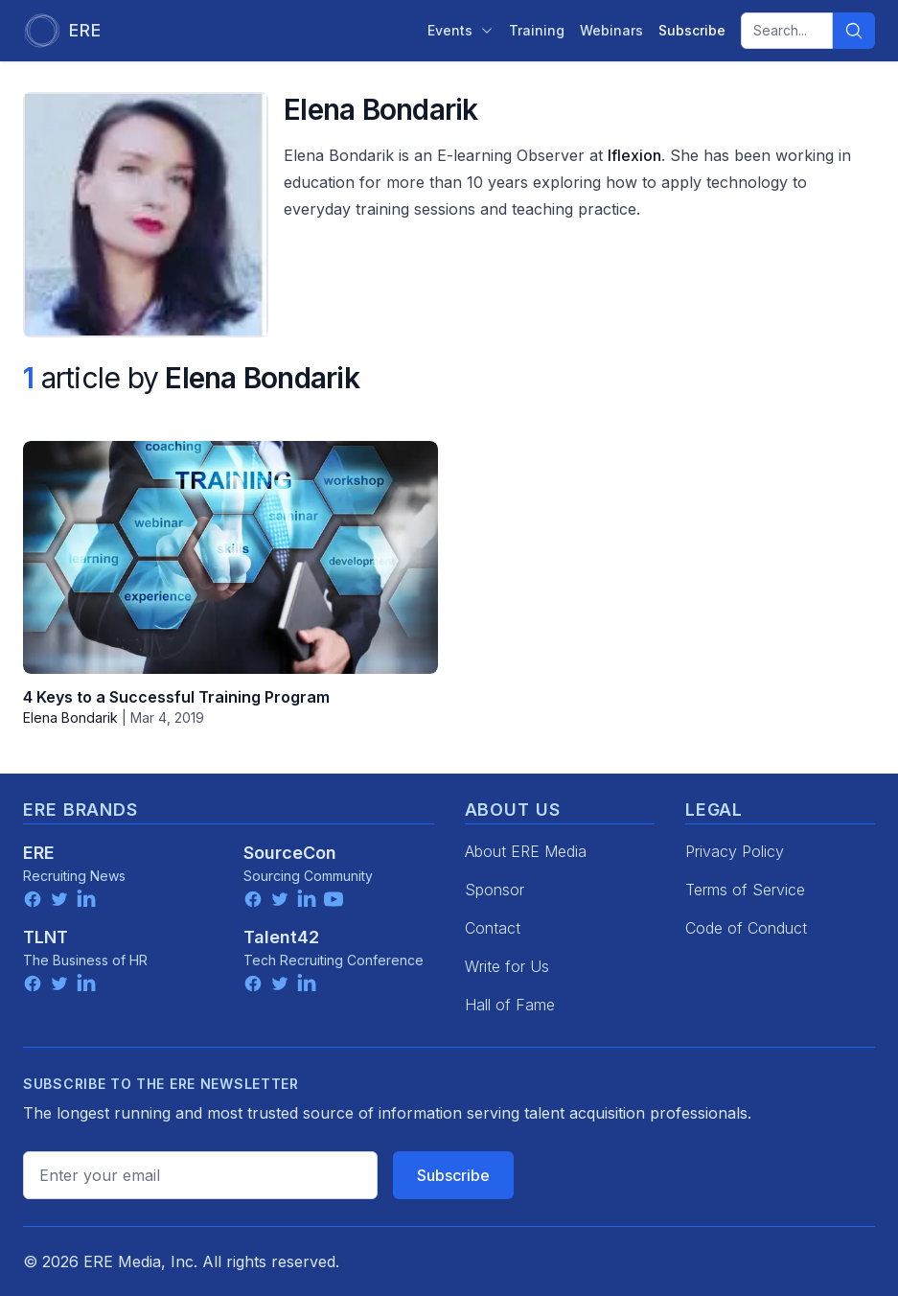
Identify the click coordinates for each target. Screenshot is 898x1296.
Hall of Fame (510, 1004)
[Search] (854, 30)
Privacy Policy (734, 851)
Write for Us (507, 966)
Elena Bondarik (70, 717)
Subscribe (453, 1175)
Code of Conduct (746, 927)
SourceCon (289, 853)
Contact (492, 927)
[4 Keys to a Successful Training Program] (230, 557)
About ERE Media (526, 851)
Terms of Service (745, 889)
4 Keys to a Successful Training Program (176, 696)
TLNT (45, 937)
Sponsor (494, 889)
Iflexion (634, 155)
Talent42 (281, 937)
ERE (39, 853)
